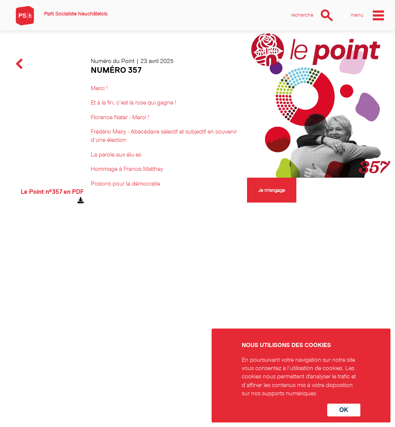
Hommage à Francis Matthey (127, 168)
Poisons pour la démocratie (125, 183)
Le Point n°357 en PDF (52, 192)
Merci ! (99, 88)
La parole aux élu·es (116, 154)
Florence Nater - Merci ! (120, 117)
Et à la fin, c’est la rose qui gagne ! (133, 102)
